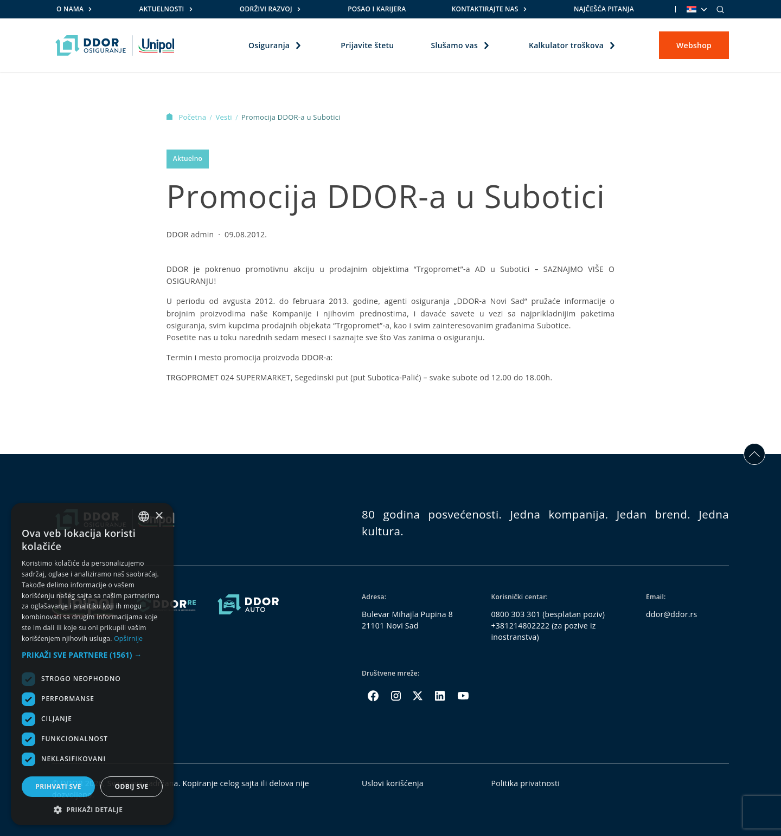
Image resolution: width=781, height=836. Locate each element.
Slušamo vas (454, 45)
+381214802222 (520, 625)
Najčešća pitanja (604, 9)
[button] (92, 655)
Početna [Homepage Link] (187, 117)
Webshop (694, 45)
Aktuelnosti (161, 9)
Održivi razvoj (266, 9)
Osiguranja (269, 45)
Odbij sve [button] (131, 786)
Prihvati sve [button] (58, 786)
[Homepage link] (114, 45)
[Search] (720, 9)
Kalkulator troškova (566, 45)
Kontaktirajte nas (485, 9)
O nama (70, 9)
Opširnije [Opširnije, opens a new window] (128, 638)
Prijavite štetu (367, 45)
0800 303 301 (516, 614)
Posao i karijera (377, 9)
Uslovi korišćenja (393, 783)
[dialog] (92, 664)
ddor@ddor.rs (671, 614)
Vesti (224, 117)
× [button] (159, 516)
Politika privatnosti (525, 783)
